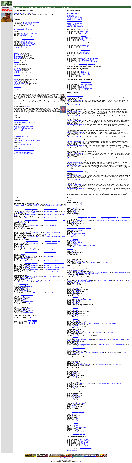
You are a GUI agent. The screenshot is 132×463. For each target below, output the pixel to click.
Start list (61, 205)
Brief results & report (76, 378)
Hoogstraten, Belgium (84, 52)
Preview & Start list (74, 340)
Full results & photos (19, 205)
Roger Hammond (18, 57)
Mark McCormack (18, 85)
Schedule (57, 205)
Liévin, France (83, 446)
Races (84, 345)
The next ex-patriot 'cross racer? (27, 42)
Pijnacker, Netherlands (85, 33)
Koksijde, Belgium (85, 34)
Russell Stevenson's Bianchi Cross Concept (24, 153)
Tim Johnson (17, 60)
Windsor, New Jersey (85, 73)
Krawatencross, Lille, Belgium (86, 65)
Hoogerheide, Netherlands (85, 448)
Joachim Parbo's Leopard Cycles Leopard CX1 (24, 126)
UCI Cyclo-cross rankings (73, 13)
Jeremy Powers (17, 55)
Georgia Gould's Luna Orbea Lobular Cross (23, 128)
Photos (58, 7)
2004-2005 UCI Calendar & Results (74, 22)
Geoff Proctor (17, 68)
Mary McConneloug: (18, 84)
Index (27, 92)
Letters (68, 7)
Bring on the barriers (32, 25)
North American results (72, 16)
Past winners (95, 273)
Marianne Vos (17, 63)
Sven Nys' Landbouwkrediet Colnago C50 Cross (24, 122)
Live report (115, 217)
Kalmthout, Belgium (84, 31)
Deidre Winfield (17, 58)
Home (60, 457)
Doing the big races (24, 26)
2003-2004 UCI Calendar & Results (74, 23)
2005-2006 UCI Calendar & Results (74, 21)
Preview (52, 205)
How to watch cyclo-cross (28, 39)
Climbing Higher (24, 40)
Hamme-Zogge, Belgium (86, 48)
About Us (66, 458)
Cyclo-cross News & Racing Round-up (75, 96)
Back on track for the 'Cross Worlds (29, 33)
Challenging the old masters (28, 43)
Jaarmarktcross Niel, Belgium (87, 59)
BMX (43, 7)
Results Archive (72, 450)
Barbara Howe (17, 75)
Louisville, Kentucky (84, 71)
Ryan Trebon (17, 80)
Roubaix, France (83, 39)
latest (28, 106)
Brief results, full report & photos (78, 233)
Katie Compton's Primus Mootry (21, 120)
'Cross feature (17, 53)
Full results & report (30, 229)
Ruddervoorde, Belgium (85, 45)
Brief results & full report (30, 256)
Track (53, 7)
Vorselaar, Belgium (84, 53)
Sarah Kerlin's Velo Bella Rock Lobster (22, 144)
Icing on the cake (27, 45)
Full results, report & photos (33, 204)
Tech (27, 7)
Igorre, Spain (83, 36)
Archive (64, 457)
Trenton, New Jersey (32, 320)
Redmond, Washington (86, 82)
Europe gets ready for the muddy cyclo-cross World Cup (26, 24)
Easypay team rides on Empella (21, 48)
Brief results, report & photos (78, 412)
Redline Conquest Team (19, 129)
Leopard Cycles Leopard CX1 (28, 28)
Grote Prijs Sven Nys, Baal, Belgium (87, 64)
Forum (77, 7)
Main (52, 229)
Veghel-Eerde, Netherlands (86, 46)
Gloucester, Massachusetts (86, 84)
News (23, 7)
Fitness (63, 7)
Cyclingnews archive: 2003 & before (75, 26)
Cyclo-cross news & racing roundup (74, 157)
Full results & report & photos (104, 280)
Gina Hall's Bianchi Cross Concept (21, 148)
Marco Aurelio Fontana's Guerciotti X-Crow (23, 121)
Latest (30, 92)
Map (98, 218)
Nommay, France (84, 37)
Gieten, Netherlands (85, 50)
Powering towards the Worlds (28, 36)
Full (45, 265)
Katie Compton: (17, 70)
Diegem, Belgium (84, 51)
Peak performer (22, 35)
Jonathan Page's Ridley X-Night (21, 136)
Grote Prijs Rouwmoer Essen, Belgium (89, 61)
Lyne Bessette (17, 73)
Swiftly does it (24, 34)
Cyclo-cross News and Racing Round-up (76, 129)
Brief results (23, 227)
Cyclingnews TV (17, 7)
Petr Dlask (16, 62)
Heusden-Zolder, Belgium (86, 38)
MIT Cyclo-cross (24, 46)
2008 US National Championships (74, 25)
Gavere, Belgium (84, 47)
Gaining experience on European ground (30, 37)
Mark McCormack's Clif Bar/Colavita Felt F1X (24, 150)
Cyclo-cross (48, 7)
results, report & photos (51, 265)
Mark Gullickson (17, 81)
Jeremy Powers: (17, 69)
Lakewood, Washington (86, 83)
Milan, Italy (82, 40)
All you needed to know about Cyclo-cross (23, 13)
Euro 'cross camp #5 (25, 41)
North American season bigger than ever (23, 29)
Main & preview (28, 221)
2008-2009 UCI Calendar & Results (74, 17)
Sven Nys (16, 64)
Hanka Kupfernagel (18, 54)
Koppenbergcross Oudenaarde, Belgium (89, 58)
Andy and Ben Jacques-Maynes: (21, 83)
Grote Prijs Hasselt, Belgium (87, 60)
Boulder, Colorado (84, 86)
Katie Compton (17, 59)
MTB (39, 7)
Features (31, 7)
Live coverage (106, 218)
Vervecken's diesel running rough (29, 44)
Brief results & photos (77, 230)
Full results (35, 205)
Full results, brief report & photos (82, 220)
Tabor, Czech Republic (85, 32)
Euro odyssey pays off (26, 23)
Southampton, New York (86, 88)
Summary (71, 249)
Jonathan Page (17, 47)
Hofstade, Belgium (85, 445)
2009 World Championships (73, 24)
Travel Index (70, 457)
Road (36, 7)
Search (73, 7)
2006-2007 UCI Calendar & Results (74, 19)
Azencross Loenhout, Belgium (87, 62)
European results (70, 15)
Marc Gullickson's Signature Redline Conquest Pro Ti (26, 151)
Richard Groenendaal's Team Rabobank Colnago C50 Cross (27, 140)
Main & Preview (79, 273)
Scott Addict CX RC (18, 130)
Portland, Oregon (84, 75)
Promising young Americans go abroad (31, 22)
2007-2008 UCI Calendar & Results (74, 18)
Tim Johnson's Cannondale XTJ (21, 127)
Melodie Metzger (17, 72)
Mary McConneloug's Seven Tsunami (22, 152)
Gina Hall (16, 79)
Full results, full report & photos (79, 392)
